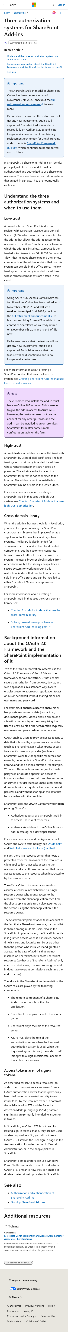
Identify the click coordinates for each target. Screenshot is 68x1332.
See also (11, 72)
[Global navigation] (3, 5)
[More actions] (61, 13)
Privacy (27, 1311)
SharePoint (19, 12)
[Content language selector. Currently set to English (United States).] (23, 1280)
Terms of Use (48, 1316)
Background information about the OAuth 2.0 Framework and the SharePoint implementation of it (35, 65)
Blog (50, 1305)
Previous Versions (34, 1305)
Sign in (61, 4)
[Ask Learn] (54, 13)
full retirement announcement (31, 316)
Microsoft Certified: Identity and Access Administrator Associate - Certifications (33, 1237)
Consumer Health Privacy (20, 1316)
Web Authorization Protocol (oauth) (31, 848)
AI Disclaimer (14, 1305)
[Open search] (52, 5)
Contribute (13, 1311)
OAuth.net (54, 843)
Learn (7, 12)
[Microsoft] (34, 4)
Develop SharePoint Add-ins (28, 1202)
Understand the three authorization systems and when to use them (33, 57)
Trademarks (13, 1321)
